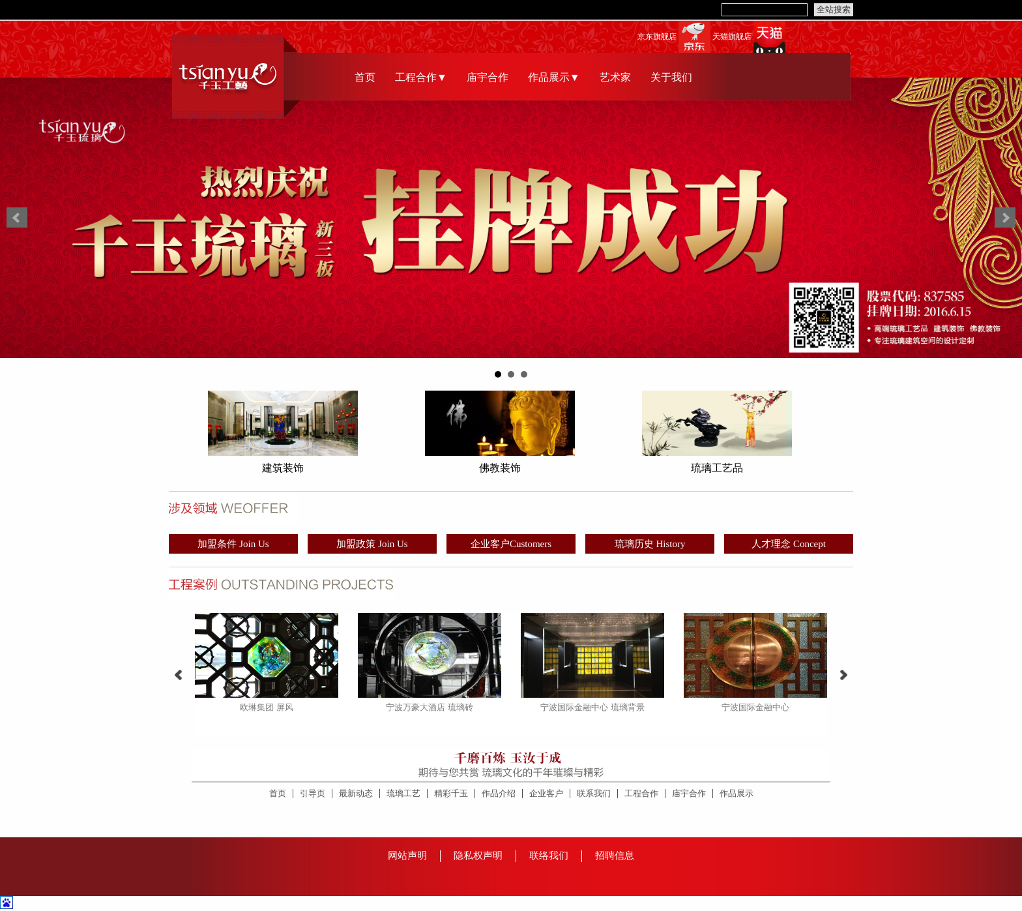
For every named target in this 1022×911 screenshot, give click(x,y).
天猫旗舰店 (732, 37)
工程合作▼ (421, 77)
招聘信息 (614, 855)
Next (1005, 217)
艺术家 (615, 77)
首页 (365, 77)
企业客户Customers (511, 544)
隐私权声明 (478, 855)
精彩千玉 (451, 793)
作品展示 (736, 793)
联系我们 (594, 793)
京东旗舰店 (657, 37)
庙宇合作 (487, 77)
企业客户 (546, 793)
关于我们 (671, 77)
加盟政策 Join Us (371, 544)
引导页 (312, 793)
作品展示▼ (554, 77)
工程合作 (641, 793)
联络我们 (548, 855)
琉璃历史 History (650, 544)
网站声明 (407, 855)
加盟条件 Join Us (233, 544)
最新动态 (356, 793)
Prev (17, 217)
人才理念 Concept (789, 544)
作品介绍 (499, 793)
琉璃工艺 (403, 793)
